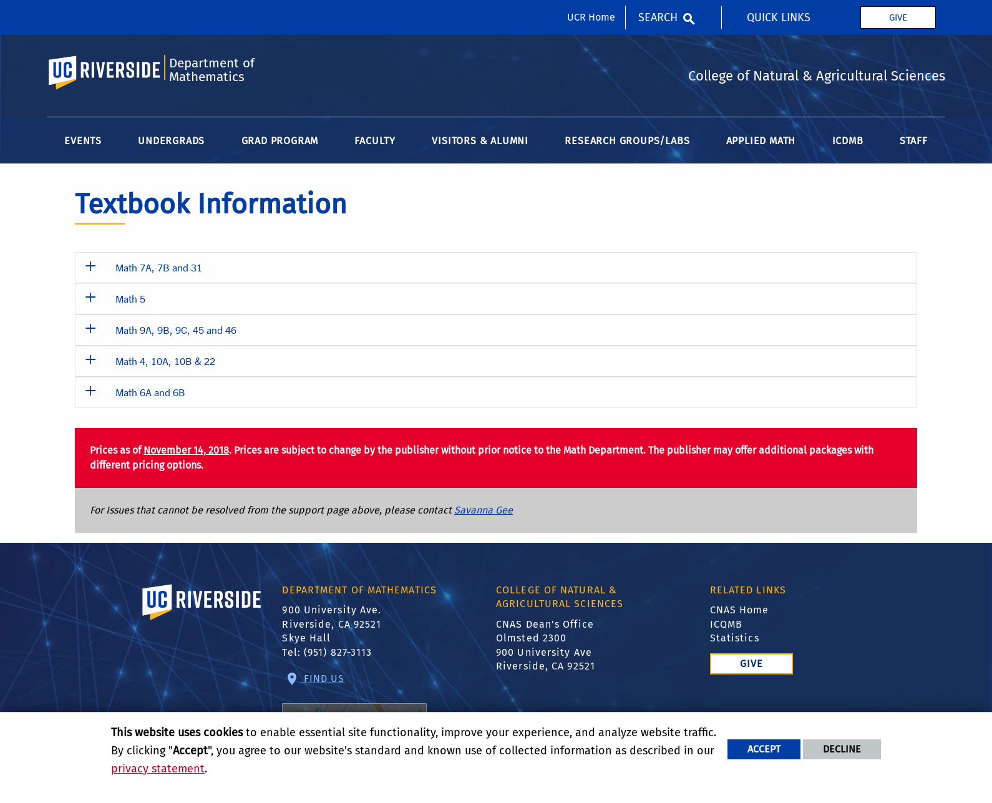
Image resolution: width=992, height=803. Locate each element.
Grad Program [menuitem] (280, 141)
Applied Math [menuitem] (761, 141)
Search (658, 17)
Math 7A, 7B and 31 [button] (158, 267)
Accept (763, 749)
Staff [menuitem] (914, 141)
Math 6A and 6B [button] (150, 392)
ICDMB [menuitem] (847, 141)
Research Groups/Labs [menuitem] (627, 141)
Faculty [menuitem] (375, 141)
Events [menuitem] (83, 141)
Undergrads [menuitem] (171, 141)
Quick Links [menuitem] (778, 17)
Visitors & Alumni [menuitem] (480, 141)
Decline (842, 749)
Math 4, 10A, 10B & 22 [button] (165, 361)
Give (898, 17)
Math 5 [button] (130, 298)
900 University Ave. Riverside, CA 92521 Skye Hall (331, 624)
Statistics (734, 638)
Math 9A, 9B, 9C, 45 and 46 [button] (175, 330)
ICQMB (726, 624)
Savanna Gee (483, 510)
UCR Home (591, 17)
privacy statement (158, 769)
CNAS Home (739, 610)
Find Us (354, 713)
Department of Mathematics (212, 70)
